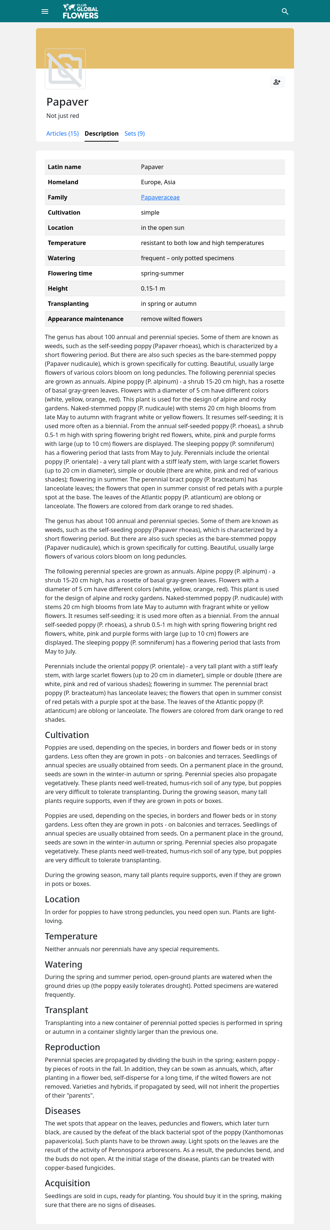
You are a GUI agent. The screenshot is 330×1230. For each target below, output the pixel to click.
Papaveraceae (160, 197)
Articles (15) (62, 133)
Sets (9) (135, 133)
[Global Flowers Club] (83, 11)
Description (102, 133)
